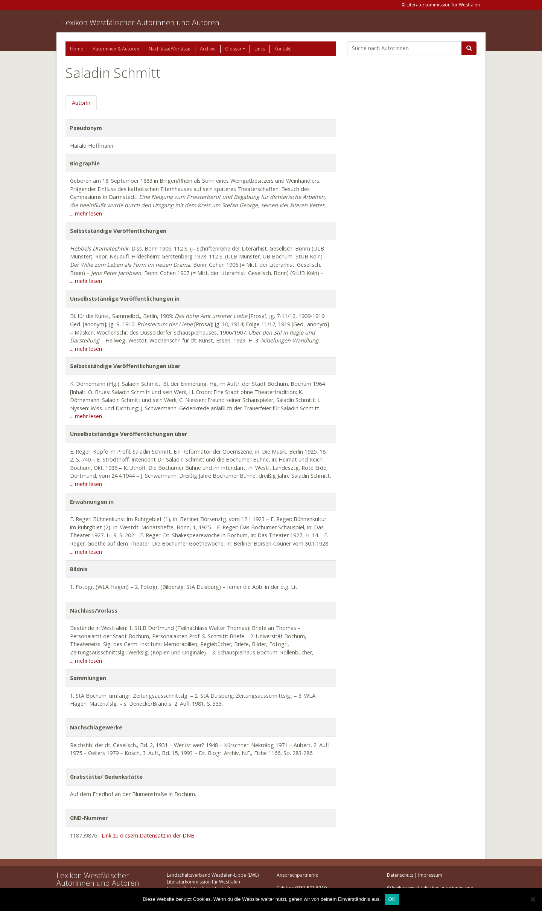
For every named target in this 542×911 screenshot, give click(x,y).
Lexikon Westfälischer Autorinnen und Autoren (140, 22)
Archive (208, 49)
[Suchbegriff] (404, 48)
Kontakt (282, 49)
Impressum (430, 875)
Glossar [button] (233, 49)
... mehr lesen (86, 213)
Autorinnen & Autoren (116, 49)
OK (392, 899)
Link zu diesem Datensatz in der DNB (148, 835)
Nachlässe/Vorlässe (169, 49)
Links (259, 49)
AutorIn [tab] (81, 102)
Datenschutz (400, 875)
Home (76, 49)
